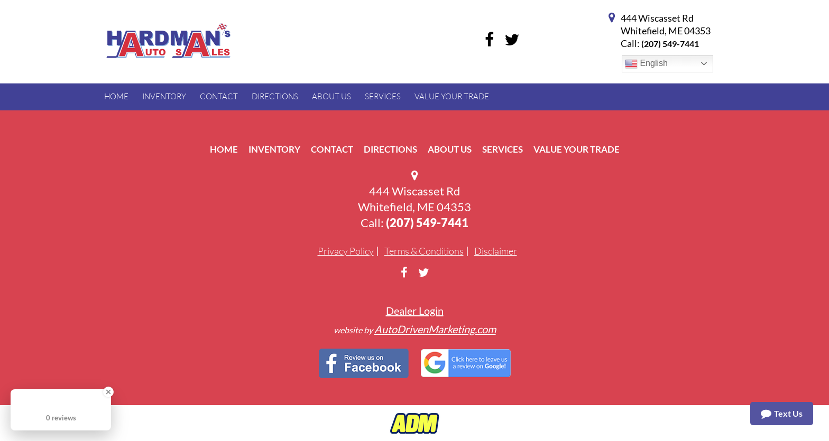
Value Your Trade (576, 149)
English (646, 64)
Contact (332, 149)
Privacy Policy (346, 251)
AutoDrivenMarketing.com (435, 329)
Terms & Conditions (424, 251)
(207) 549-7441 (670, 44)
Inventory (274, 149)
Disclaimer (495, 251)
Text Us (782, 413)
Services (502, 149)
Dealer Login (415, 310)
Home (224, 149)
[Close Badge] (108, 392)
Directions (390, 149)
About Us (450, 149)
